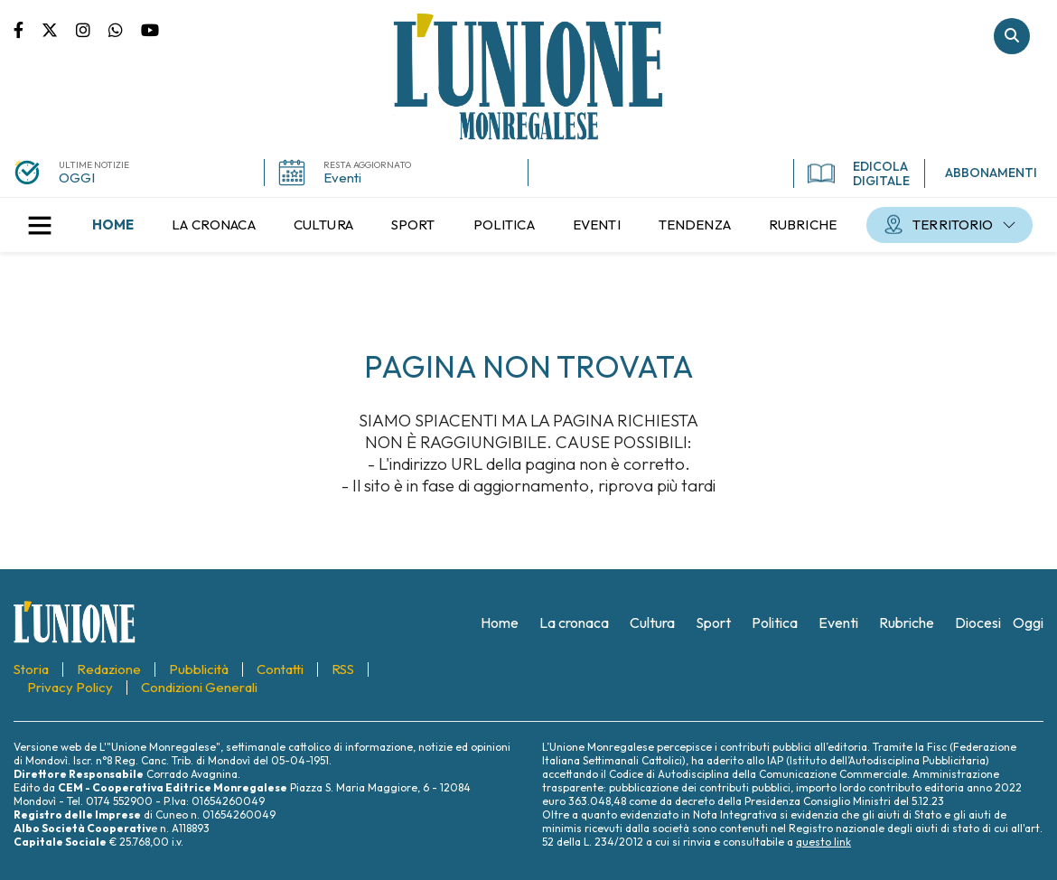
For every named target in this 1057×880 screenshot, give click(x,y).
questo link (823, 841)
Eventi (342, 177)
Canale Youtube (150, 29)
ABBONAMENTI (991, 172)
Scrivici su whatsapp (124, 29)
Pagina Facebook (28, 29)
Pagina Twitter (59, 29)
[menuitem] (113, 225)
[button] (40, 225)
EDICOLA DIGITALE (859, 173)
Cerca (1012, 36)
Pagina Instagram (92, 29)
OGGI (77, 177)
